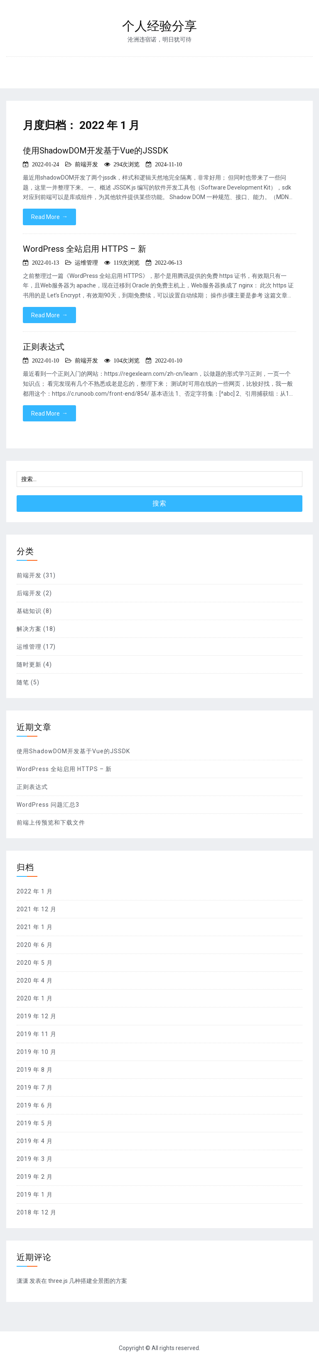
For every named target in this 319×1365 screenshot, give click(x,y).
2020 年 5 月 (35, 962)
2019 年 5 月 (35, 1123)
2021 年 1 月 (35, 927)
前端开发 (86, 164)
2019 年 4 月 (35, 1141)
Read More (49, 216)
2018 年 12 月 (36, 1212)
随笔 (23, 682)
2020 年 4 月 (35, 980)
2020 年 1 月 (35, 998)
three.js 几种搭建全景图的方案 (87, 1280)
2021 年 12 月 (36, 909)
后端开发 (29, 593)
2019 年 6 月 (35, 1105)
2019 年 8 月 (35, 1069)
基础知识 (29, 611)
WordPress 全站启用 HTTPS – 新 (84, 249)
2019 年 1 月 (35, 1194)
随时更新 (29, 664)
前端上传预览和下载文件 (51, 822)
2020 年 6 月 (35, 945)
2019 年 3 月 (35, 1159)
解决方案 (29, 628)
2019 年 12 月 (36, 1016)
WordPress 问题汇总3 (48, 804)
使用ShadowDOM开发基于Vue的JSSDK (95, 151)
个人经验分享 (159, 26)
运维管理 (86, 262)
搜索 (159, 503)
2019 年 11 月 (36, 1034)
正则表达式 (43, 347)
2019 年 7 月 (35, 1087)
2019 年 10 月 (36, 1052)
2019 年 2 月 (35, 1176)
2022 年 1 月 (35, 891)
